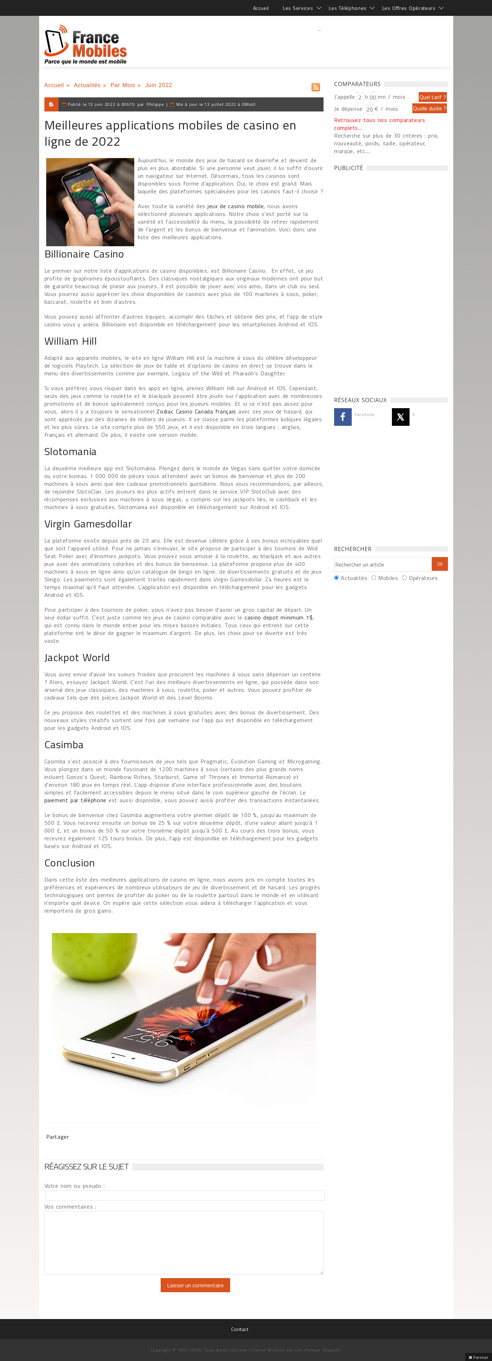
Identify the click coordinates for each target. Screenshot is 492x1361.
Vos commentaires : (70, 1206)
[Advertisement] (319, 44)
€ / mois (386, 109)
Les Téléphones (348, 8)
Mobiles (388, 578)
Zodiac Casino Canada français (196, 411)
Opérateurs (423, 578)
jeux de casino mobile (236, 206)
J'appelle (344, 97)
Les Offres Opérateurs (409, 8)
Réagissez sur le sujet (86, 1166)
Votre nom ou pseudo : (74, 1186)
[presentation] (103, 1292)
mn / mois (391, 97)
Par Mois (123, 85)
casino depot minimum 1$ (279, 617)
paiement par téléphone (75, 800)
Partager (57, 1136)
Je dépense (349, 109)
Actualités (87, 85)
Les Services (298, 8)
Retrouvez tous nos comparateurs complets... (379, 124)
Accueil (261, 8)
